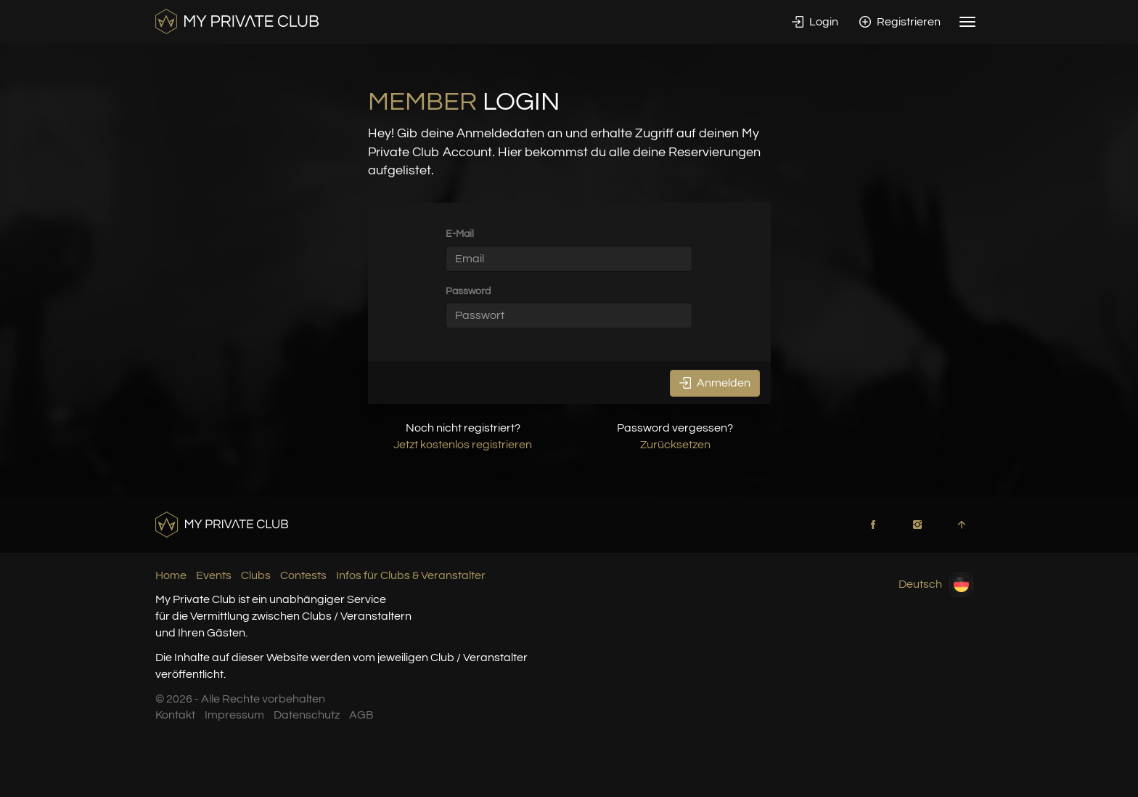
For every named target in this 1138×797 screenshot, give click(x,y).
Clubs (256, 575)
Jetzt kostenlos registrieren (462, 444)
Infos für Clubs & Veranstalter (411, 575)
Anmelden (714, 383)
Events (214, 575)
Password (468, 291)
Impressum (234, 715)
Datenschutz (307, 715)
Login (815, 22)
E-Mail (460, 233)
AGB (361, 715)
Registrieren (900, 22)
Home (171, 575)
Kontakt (175, 715)
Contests (303, 575)
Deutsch (935, 584)
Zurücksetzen (675, 444)
